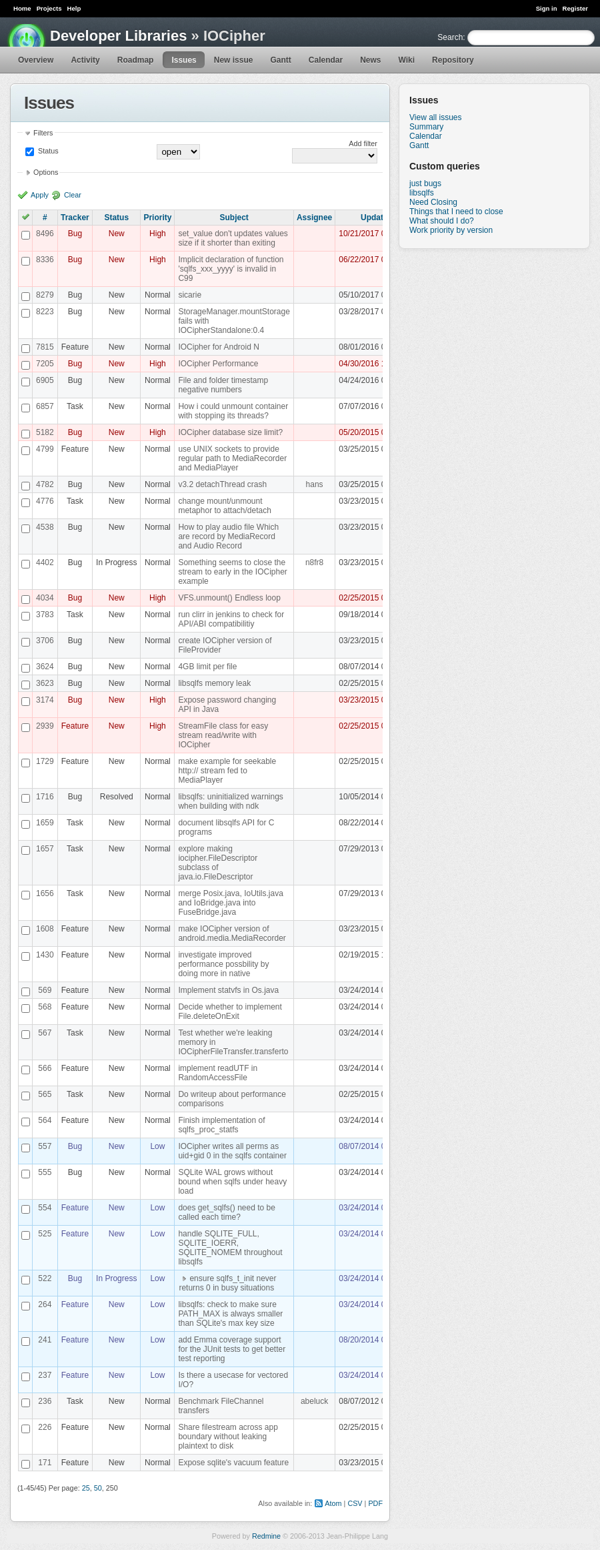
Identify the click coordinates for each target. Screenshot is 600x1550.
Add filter (363, 143)
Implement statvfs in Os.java (228, 990)
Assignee (314, 217)
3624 (45, 666)
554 (44, 1207)
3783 (45, 614)
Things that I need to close (456, 211)
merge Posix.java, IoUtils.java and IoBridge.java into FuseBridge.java (230, 903)
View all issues (435, 117)
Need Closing (433, 202)
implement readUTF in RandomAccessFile (217, 1073)
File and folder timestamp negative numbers (223, 385)
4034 (45, 598)
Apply (40, 195)
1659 (45, 822)
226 (44, 1427)
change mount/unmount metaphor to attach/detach (224, 505)
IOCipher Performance (218, 363)
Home (22, 8)
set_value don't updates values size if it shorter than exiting (232, 238)
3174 (45, 700)
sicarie (189, 295)
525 (44, 1233)
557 (44, 1146)
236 (44, 1401)
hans (314, 484)
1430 (45, 954)
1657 (45, 848)
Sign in (546, 8)
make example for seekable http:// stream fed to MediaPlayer (227, 771)
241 (44, 1339)
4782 (45, 484)
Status (47, 151)
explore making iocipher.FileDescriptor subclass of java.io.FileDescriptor (217, 862)
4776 (45, 501)
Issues (183, 60)
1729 (45, 761)
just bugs (425, 183)
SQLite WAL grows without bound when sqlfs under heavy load (232, 1182)
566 (44, 1068)
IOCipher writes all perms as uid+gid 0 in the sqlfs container (232, 1151)
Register (575, 8)
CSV (354, 1503)
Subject (233, 217)
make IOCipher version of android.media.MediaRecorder (231, 933)
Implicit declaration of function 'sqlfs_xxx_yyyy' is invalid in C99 (230, 269)
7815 (45, 347)
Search (450, 37)
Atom (333, 1503)
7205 (45, 363)
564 (44, 1120)
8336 (45, 259)
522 (44, 1278)
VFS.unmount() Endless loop (229, 598)
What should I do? (441, 221)
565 (44, 1094)
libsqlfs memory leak (214, 683)
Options (45, 172)
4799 (45, 449)
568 (44, 1007)
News (370, 60)
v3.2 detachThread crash (222, 484)
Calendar (326, 60)
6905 (45, 380)
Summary (426, 126)
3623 (45, 683)
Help (74, 8)
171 (44, 1462)
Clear (72, 195)
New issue (233, 60)
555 (44, 1172)
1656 (45, 893)
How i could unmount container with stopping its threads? (233, 411)
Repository (453, 60)
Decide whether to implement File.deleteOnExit (229, 1011)
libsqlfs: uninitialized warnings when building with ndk (230, 801)
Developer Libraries (118, 35)
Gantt (280, 60)
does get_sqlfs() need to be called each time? (226, 1212)
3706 (45, 640)
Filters (43, 133)
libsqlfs (421, 193)
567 (44, 1033)
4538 (45, 527)
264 (44, 1304)
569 (44, 990)
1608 (45, 928)
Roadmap (135, 60)
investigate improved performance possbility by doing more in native (223, 964)
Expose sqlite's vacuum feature (233, 1462)
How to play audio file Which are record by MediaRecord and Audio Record (228, 536)
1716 (45, 796)
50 (98, 1488)
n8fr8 (314, 562)
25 (86, 1488)
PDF (375, 1503)
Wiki (407, 60)
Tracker (75, 217)
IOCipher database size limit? (230, 432)
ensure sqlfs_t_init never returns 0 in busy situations (227, 1283)
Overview (35, 60)
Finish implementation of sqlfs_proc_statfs (221, 1125)
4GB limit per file (207, 666)
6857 (45, 406)
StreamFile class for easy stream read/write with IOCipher (223, 735)
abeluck (314, 1401)
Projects (49, 8)
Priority (157, 217)
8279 (45, 295)
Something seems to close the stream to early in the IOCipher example (232, 572)
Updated (377, 217)
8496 (45, 233)
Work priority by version (451, 230)
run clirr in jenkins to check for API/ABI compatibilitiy (231, 619)
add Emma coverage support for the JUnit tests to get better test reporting (231, 1349)
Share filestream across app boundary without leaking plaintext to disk (227, 1437)
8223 (45, 311)
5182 (45, 432)
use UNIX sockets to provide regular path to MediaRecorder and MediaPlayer (232, 458)
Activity (85, 60)
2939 (45, 726)
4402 (45, 562)
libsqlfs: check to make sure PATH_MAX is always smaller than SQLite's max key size (230, 1314)
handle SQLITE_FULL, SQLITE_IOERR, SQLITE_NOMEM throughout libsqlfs (230, 1247)
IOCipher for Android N (218, 347)
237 (44, 1375)
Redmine (266, 1536)
